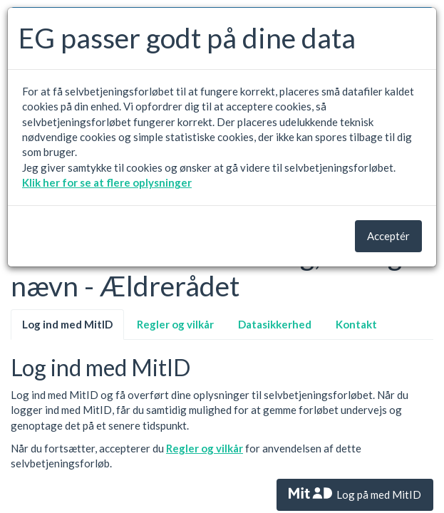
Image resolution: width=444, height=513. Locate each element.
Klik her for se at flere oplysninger (107, 182)
